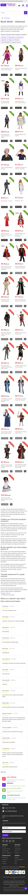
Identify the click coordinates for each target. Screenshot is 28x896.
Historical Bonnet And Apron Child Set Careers (20, 102)
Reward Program (6, 848)
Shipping (17, 857)
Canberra (15, 889)
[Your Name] (14, 828)
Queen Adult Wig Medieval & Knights (6, 168)
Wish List (17, 850)
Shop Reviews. (15, 868)
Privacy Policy (5, 850)
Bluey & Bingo (11, 37)
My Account (17, 846)
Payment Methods (19, 859)
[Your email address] (14, 831)
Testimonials (5, 857)
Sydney (22, 887)
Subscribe (5, 835)
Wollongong (22, 890)
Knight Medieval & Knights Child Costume (20, 432)
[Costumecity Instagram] (6, 841)
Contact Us (4, 859)
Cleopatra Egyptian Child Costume (20, 135)
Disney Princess (19, 37)
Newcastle (12, 890)
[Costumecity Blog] (13, 841)
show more (3, 772)
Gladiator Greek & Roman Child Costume (20, 333)
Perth (4, 890)
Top (25, 888)
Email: (9, 811)
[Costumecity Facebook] (3, 841)
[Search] (25, 12)
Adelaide (7, 890)
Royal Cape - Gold (19, 200)
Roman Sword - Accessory (6, 200)
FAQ (16, 861)
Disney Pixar (4, 40)
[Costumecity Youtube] (10, 841)
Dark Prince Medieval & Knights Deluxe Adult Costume (6, 334)
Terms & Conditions (6, 852)
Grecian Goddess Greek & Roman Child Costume (6, 69)
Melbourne (6, 889)
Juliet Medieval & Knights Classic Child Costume (20, 399)
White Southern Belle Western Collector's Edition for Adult (7, 499)
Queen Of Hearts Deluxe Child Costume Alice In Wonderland (6, 268)
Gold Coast (17, 890)
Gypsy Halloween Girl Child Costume (21, 69)
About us (4, 846)
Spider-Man (4, 37)
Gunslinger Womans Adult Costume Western (20, 366)
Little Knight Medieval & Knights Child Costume (20, 267)
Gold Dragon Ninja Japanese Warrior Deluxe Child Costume (6, 367)
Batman (10, 40)
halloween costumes (5, 593)
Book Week (7, 18)
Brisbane (10, 889)
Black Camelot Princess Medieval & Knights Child (20, 300)
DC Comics (16, 40)
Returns (4, 861)
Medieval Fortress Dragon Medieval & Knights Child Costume (6, 466)
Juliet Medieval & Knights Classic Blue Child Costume (6, 400)
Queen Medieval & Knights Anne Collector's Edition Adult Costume (21, 466)
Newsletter (17, 852)
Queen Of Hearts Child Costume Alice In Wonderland (20, 235)
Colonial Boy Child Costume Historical (5, 102)
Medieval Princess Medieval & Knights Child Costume (6, 235)
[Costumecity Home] (2, 18)
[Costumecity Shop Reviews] (22, 866)
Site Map (4, 863)
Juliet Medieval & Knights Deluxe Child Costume (6, 432)
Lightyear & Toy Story (16, 42)
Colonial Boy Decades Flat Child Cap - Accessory (21, 168)
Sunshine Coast (20, 889)
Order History (18, 848)
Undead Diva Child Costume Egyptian (5, 300)
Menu (3, 4)
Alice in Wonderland (6, 42)
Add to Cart (4, 74)
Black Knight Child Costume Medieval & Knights (5, 136)
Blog (16, 863)
